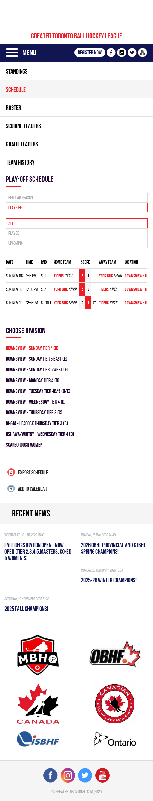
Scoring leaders (23, 125)
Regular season (20, 197)
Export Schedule (27, 472)
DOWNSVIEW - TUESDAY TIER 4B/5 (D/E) (38, 391)
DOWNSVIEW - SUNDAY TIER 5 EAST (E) (37, 359)
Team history (20, 162)
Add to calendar (27, 488)
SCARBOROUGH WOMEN (24, 444)
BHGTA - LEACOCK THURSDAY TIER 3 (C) (37, 423)
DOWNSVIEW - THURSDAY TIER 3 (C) (34, 412)
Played (13, 233)
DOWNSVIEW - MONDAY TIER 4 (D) (32, 380)
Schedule (16, 89)
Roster (13, 107)
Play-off (15, 207)
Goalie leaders (22, 144)
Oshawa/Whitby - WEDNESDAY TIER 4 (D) (40, 434)
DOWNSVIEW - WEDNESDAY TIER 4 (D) (36, 402)
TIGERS (59, 275)
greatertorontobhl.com (74, 791)
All (10, 223)
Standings (16, 71)
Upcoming (15, 243)
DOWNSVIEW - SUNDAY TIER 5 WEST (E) (37, 369)
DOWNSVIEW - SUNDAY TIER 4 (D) (32, 348)
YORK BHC (106, 275)
